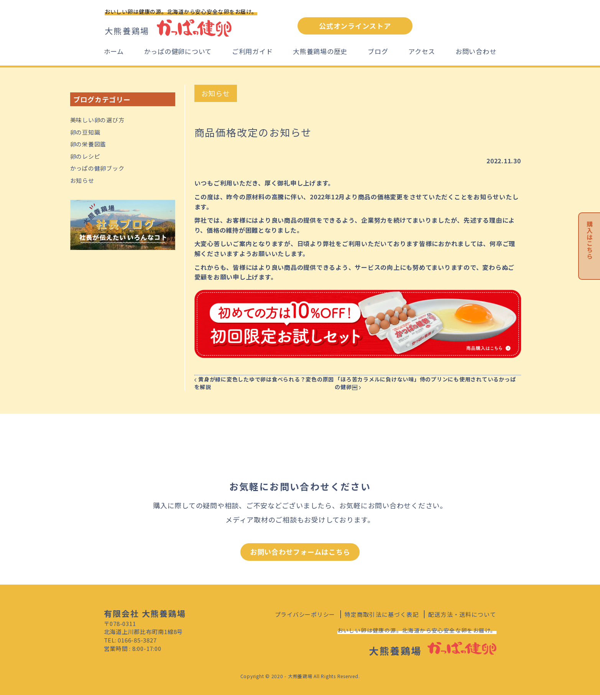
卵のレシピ (85, 156)
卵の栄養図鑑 (88, 144)
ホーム (114, 51)
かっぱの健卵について (178, 51)
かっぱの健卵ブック (97, 168)
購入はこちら (589, 240)
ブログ (378, 51)
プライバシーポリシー (305, 614)
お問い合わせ (475, 51)
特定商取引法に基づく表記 (382, 614)
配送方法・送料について (462, 614)
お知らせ (82, 180)
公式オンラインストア (355, 26)
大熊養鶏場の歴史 (320, 51)
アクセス (421, 51)
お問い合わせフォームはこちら (300, 552)
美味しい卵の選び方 (97, 120)
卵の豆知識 (85, 132)
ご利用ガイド (252, 51)
